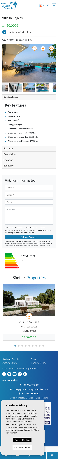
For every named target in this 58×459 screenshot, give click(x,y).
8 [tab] (40, 346)
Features (8, 148)
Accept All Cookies (22, 440)
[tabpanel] (29, 312)
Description (9, 154)
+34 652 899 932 (29, 393)
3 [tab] (22, 346)
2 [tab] (19, 346)
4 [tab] (26, 346)
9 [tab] (43, 346)
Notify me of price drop (16, 32)
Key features (10, 97)
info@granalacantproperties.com (30, 389)
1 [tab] (15, 346)
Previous (5, 63)
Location (8, 159)
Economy (8, 165)
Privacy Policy (21, 230)
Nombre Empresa (12, 5)
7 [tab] (36, 346)
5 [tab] (29, 346)
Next (52, 63)
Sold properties (10, 379)
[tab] (29, 97)
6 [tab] (33, 346)
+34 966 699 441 (29, 385)
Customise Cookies (22, 447)
